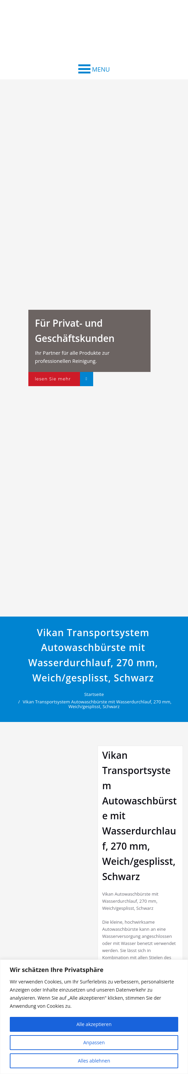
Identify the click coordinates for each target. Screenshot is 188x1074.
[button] (101, 69)
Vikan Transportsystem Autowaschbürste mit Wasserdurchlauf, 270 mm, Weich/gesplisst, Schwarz (97, 704)
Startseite (94, 694)
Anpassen (94, 1042)
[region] (94, 1016)
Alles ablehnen (94, 1060)
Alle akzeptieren (93, 1024)
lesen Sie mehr (53, 378)
